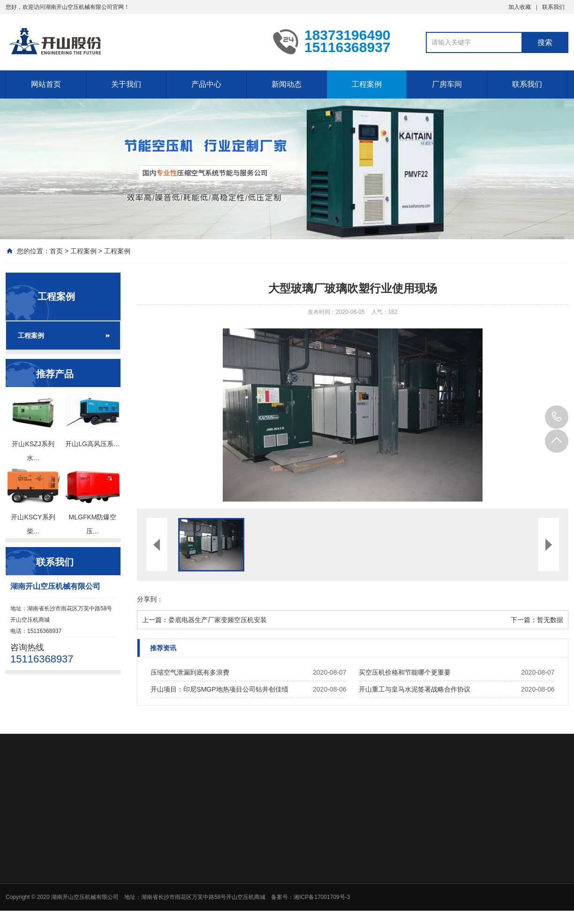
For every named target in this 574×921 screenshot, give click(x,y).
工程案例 (367, 84)
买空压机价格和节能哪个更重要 (405, 672)
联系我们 (553, 7)
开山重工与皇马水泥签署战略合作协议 (414, 689)
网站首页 (46, 84)
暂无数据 (550, 620)
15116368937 (556, 417)
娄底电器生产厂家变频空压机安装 (217, 620)
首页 (56, 251)
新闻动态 (287, 84)
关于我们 (126, 84)
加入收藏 (519, 7)
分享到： (150, 599)
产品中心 (206, 84)
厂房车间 (447, 84)
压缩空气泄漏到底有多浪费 (190, 672)
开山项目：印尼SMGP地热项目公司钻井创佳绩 (219, 689)
